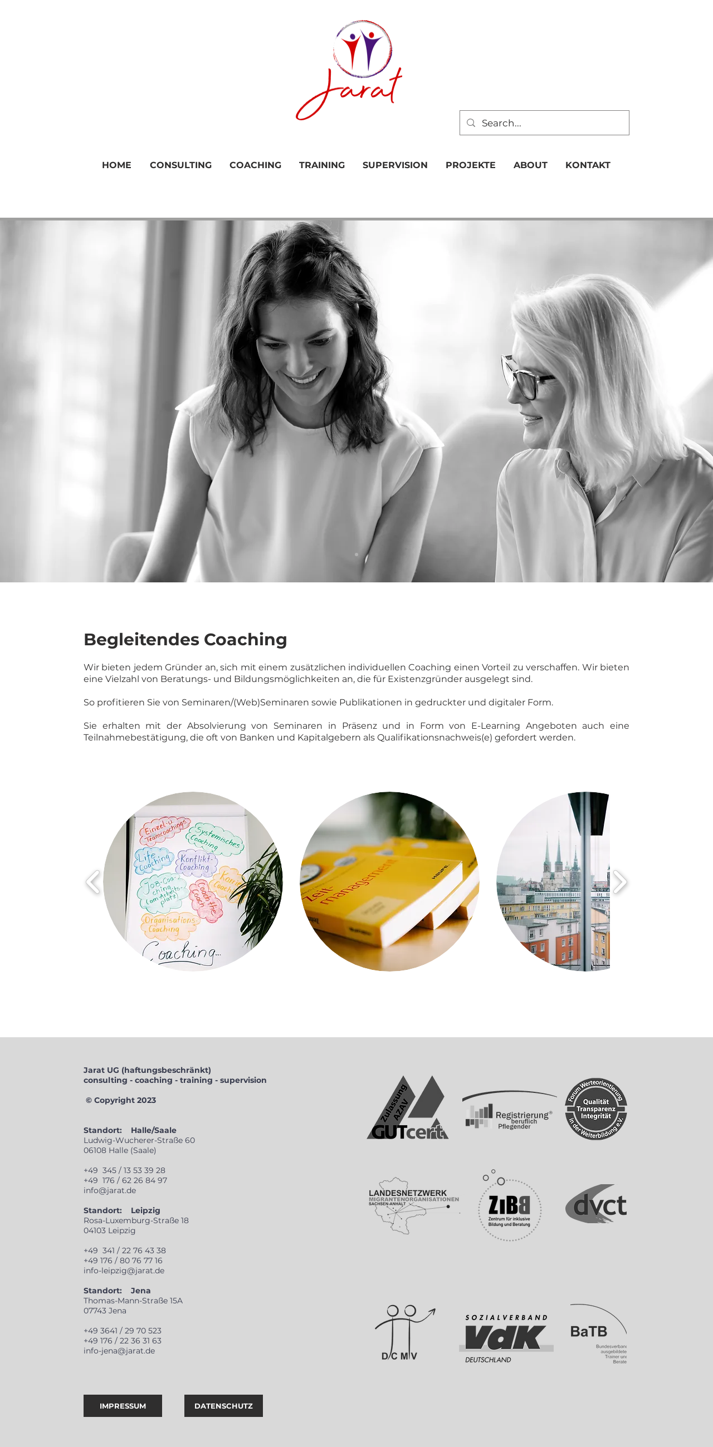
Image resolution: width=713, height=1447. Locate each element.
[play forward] (619, 882)
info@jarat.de (110, 1190)
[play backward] (93, 882)
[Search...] (543, 123)
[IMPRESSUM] (123, 1406)
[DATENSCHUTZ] (223, 1406)
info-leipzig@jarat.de (124, 1270)
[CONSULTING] (356, 554)
